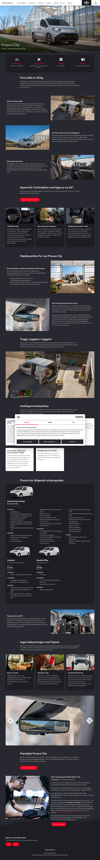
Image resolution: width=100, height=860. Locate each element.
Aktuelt (70, 3)
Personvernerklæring (50, 853)
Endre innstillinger (50, 441)
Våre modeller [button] (21, 3)
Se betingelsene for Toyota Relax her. (67, 813)
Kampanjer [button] (32, 3)
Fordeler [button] (48, 3)
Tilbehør (56, 3)
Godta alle (72, 441)
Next (89, 721)
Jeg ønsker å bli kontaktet (29, 200)
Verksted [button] (40, 3)
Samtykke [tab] (26, 422)
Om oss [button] (62, 3)
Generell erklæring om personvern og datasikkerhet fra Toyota (50, 855)
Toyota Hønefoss (7, 3)
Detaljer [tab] (50, 422)
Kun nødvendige (27, 441)
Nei (16, 845)
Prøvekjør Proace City (28, 768)
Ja (8, 845)
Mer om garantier (59, 825)
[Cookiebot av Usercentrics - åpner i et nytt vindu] (76, 417)
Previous (10, 721)
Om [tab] (73, 422)
